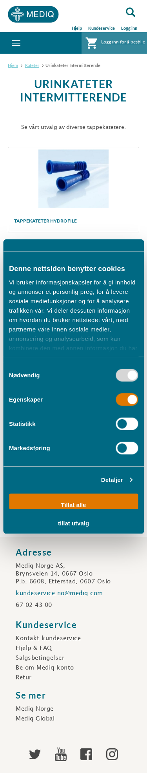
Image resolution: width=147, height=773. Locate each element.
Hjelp (77, 28)
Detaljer (112, 479)
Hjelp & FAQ (34, 648)
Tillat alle (73, 504)
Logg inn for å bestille (114, 44)
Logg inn (129, 28)
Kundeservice (101, 28)
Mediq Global (35, 719)
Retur (24, 678)
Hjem (13, 65)
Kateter (32, 65)
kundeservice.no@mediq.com (59, 593)
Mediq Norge (35, 709)
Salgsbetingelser (40, 658)
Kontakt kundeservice (48, 638)
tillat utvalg (73, 523)
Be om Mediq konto (45, 668)
